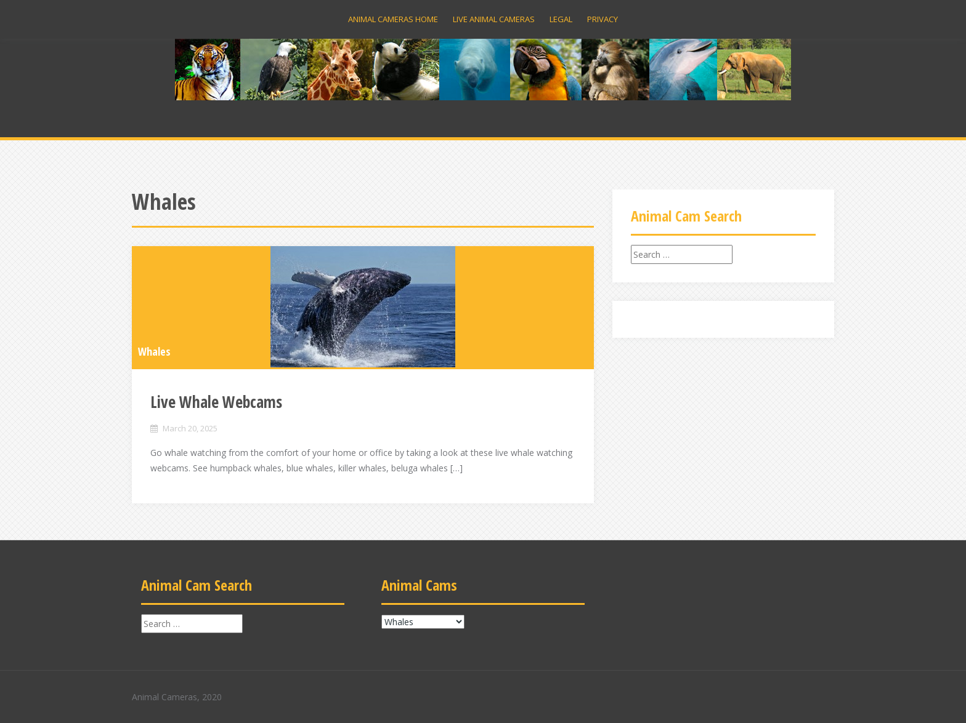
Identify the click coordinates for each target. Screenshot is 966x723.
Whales (154, 351)
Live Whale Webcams (216, 402)
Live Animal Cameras (494, 19)
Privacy (602, 19)
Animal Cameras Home (393, 19)
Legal (561, 19)
